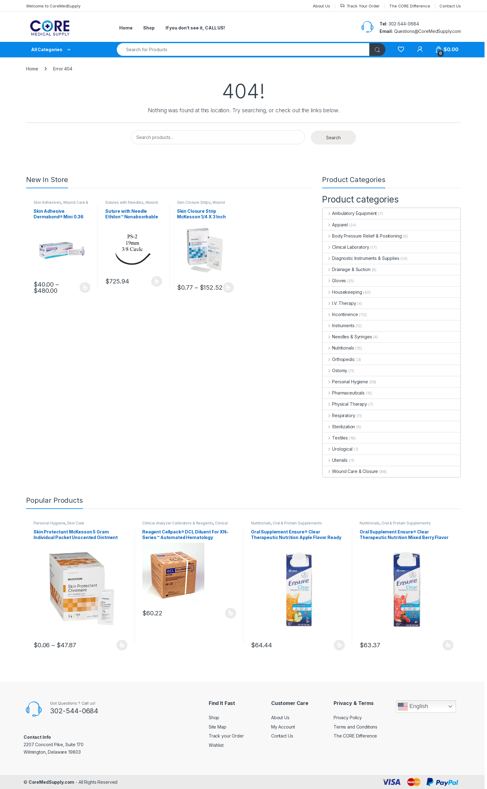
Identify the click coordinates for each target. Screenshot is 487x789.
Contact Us (450, 5)
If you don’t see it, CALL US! (195, 27)
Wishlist (216, 745)
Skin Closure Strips (194, 202)
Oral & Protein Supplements (297, 523)
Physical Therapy (345, 404)
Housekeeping (342, 292)
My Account (283, 726)
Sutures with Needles (124, 202)
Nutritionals (338, 347)
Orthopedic (339, 359)
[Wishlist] (400, 49)
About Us (321, 5)
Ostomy (335, 370)
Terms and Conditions (355, 726)
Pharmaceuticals (344, 392)
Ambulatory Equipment (350, 213)
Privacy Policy (348, 717)
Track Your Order (360, 6)
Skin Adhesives (47, 202)
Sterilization (339, 426)
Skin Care (75, 523)
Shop (148, 27)
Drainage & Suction (346, 269)
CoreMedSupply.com (52, 782)
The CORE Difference (409, 5)
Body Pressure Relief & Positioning (362, 235)
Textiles (335, 437)
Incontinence (340, 314)
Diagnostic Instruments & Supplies (361, 258)
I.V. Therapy (339, 303)
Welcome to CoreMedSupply (53, 5)
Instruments (338, 325)
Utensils (335, 460)
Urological (337, 449)
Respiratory (339, 415)
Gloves (334, 280)
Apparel (335, 224)
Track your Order (226, 735)
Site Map (217, 726)
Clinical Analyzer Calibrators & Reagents (177, 523)
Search (333, 137)
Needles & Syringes (347, 336)
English (413, 706)
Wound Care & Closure (131, 204)
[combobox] (243, 49)
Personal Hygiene (345, 381)
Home (125, 27)
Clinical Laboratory (346, 247)
